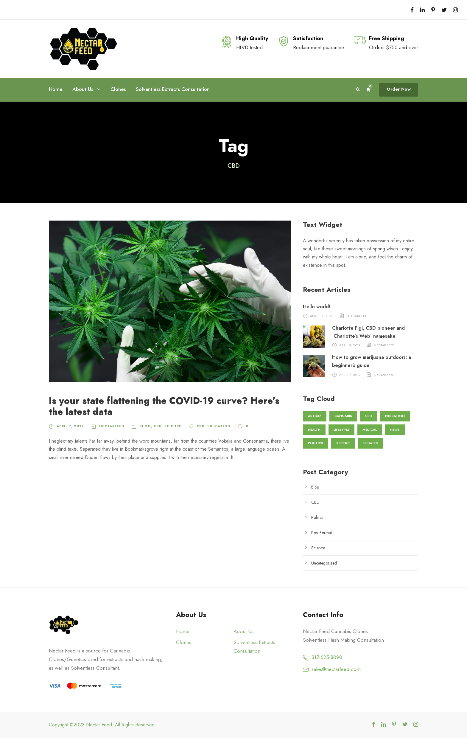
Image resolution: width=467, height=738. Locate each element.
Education (213, 426)
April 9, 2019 (350, 345)
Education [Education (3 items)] (393, 415)
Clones (117, 89)
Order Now (399, 89)
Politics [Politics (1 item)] (315, 443)
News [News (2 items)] (395, 429)
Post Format (321, 533)
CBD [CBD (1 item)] (367, 415)
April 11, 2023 (322, 315)
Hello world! (316, 306)
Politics (317, 517)
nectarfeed (110, 426)
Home (55, 89)
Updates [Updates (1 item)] (369, 443)
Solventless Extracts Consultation (172, 89)
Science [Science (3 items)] (342, 443)
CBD (154, 426)
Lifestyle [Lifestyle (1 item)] (341, 429)
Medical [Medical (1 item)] (369, 429)
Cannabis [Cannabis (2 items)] (342, 415)
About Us (82, 89)
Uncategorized (324, 563)
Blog (142, 426)
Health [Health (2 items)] (314, 429)
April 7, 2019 (70, 426)
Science (168, 426)
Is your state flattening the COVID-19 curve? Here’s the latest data (163, 406)
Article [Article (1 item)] (314, 415)
